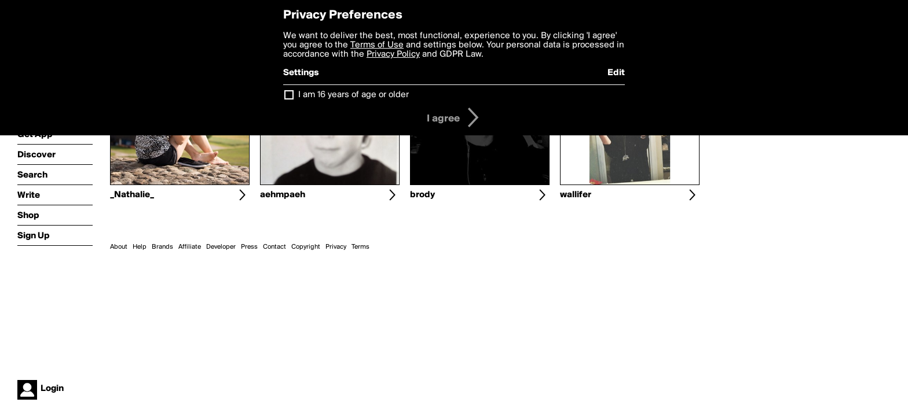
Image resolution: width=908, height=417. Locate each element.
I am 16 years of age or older (353, 94)
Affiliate (189, 246)
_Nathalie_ (132, 195)
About (118, 246)
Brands (162, 246)
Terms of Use (377, 45)
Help (140, 246)
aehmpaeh (282, 195)
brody (422, 195)
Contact (274, 246)
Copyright (305, 246)
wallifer (575, 195)
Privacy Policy (393, 54)
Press (249, 246)
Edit (616, 73)
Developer (221, 246)
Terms (360, 246)
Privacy (335, 246)
